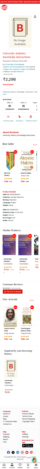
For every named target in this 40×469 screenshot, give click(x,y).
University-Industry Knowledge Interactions (20, 93)
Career (5, 416)
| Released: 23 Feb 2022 (19, 61)
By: (10, 64)
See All (35, 145)
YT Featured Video (10, 421)
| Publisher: (13, 72)
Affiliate (25, 434)
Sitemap (25, 437)
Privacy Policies (28, 414)
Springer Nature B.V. (17, 72)
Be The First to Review (12, 292)
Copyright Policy (28, 421)
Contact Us (7, 424)
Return (5, 439)
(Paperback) (7, 61)
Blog (4, 419)
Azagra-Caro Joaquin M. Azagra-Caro (16, 69)
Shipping (6, 437)
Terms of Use (27, 416)
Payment (6, 434)
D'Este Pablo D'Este (11, 64)
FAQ (4, 442)
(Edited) (21, 64)
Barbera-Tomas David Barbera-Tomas (16, 67)
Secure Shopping (28, 419)
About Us (6, 414)
